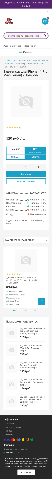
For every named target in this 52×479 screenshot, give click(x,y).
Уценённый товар (12, 46)
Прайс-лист (29, 46)
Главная (7, 60)
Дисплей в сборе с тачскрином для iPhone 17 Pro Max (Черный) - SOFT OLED (21, 280)
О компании (9, 423)
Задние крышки (40, 60)
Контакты (8, 434)
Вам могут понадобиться (19, 240)
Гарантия (7, 431)
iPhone (10, 63)
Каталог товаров (22, 60)
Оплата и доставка (12, 427)
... (40, 45)
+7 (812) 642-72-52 (11, 452)
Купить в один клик (26, 181)
